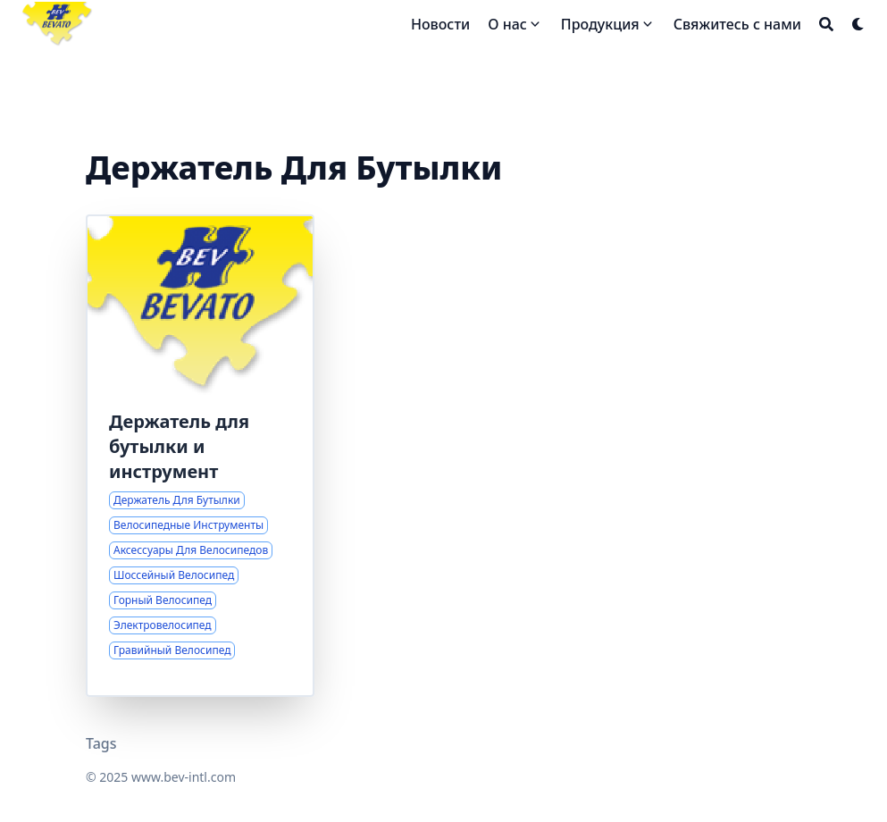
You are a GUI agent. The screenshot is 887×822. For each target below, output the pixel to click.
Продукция (600, 24)
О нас (507, 24)
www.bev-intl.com (183, 776)
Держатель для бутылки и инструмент (179, 446)
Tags (101, 743)
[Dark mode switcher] (858, 24)
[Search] (826, 24)
